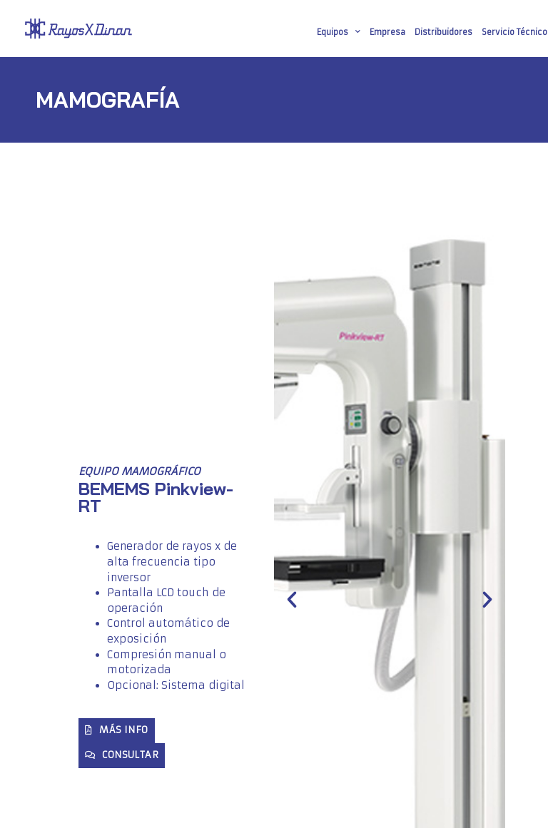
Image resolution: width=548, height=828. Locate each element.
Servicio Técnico (514, 32)
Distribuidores (443, 32)
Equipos (338, 32)
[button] (292, 599)
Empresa (387, 32)
